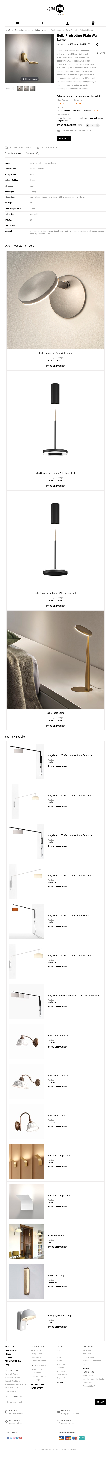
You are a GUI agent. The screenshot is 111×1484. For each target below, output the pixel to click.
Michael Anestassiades (92, 1392)
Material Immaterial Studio (93, 1410)
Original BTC (62, 1409)
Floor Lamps (36, 1388)
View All (60, 1413)
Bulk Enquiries (13, 1392)
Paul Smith (87, 1395)
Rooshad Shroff (89, 1417)
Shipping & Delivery (12, 1408)
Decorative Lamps (22, 30)
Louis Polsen (62, 1406)
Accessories (37, 1415)
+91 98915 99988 (16, 1444)
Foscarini (60, 1399)
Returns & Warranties (13, 1405)
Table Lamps (36, 1381)
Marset (59, 1392)
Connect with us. (16, 1454)
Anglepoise (61, 1402)
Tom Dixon (61, 1395)
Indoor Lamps (40, 30)
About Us (10, 1377)
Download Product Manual (19, 147)
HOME (7, 30)
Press (8, 1385)
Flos (58, 1385)
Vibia (59, 1388)
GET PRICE (64, 138)
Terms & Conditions (12, 1412)
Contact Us (11, 1381)
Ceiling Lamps (36, 1385)
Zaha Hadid (87, 1381)
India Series (37, 1419)
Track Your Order (11, 1419)
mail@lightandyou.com (70, 1444)
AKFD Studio (88, 1407)
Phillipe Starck (88, 1388)
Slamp (59, 1381)
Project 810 (87, 1414)
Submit (100, 1433)
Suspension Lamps (38, 1392)
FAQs (7, 1396)
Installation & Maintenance (15, 1415)
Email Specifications (47, 147)
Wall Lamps (56, 30)
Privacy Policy (10, 1422)
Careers (9, 1388)
